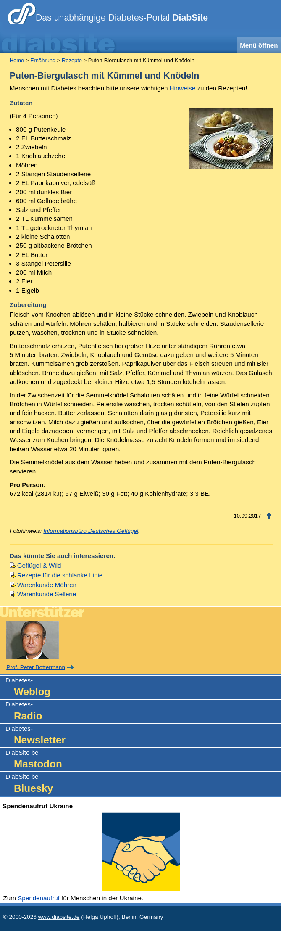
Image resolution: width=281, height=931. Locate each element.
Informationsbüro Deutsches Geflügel (90, 531)
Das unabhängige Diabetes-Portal (122, 18)
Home (17, 60)
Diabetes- (143, 688)
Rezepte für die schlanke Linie (59, 575)
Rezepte (72, 60)
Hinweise (183, 88)
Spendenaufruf (39, 898)
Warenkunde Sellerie (46, 594)
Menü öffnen (259, 45)
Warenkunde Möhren (46, 584)
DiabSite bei (143, 760)
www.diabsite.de (59, 917)
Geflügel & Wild (39, 565)
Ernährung (42, 60)
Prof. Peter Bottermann (35, 667)
